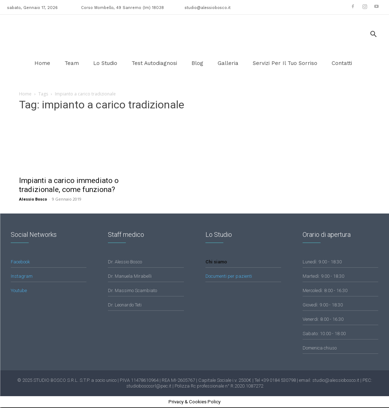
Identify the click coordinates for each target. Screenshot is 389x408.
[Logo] (32, 34)
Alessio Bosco (33, 199)
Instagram (22, 277)
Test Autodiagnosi (154, 63)
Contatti (342, 63)
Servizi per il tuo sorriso (285, 63)
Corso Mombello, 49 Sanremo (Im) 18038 (122, 7)
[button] (373, 35)
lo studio (105, 63)
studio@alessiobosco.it (208, 7)
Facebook (20, 262)
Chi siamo (216, 262)
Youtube (19, 291)
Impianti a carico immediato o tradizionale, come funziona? (69, 185)
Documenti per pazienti (228, 277)
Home (42, 63)
